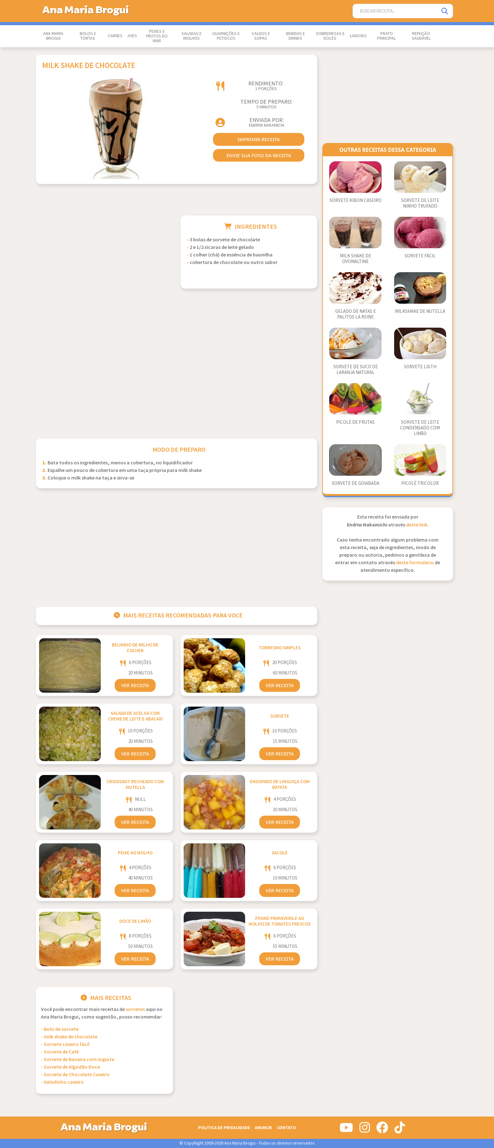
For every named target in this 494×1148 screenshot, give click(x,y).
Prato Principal (386, 36)
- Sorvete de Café (60, 1052)
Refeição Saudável (421, 36)
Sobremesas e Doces (330, 36)
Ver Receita (135, 685)
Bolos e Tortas (88, 36)
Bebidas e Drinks (295, 36)
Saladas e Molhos (191, 36)
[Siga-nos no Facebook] (382, 1130)
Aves (132, 36)
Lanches (358, 36)
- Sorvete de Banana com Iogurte (77, 1059)
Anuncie (263, 1128)
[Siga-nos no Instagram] (364, 1130)
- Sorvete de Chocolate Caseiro (75, 1074)
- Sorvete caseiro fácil (65, 1044)
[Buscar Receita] (395, 11)
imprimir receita (259, 139)
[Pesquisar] (445, 11)
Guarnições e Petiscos (226, 36)
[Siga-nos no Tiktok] (399, 1130)
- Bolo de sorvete (59, 1029)
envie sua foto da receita (259, 155)
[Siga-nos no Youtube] (346, 1130)
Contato (286, 1128)
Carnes (115, 36)
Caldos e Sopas (261, 36)
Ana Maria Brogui (53, 36)
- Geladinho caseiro (62, 1082)
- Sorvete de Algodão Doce (70, 1067)
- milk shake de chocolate (69, 1037)
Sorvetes (135, 1009)
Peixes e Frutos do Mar (157, 36)
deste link (416, 525)
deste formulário (415, 563)
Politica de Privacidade (224, 1128)
